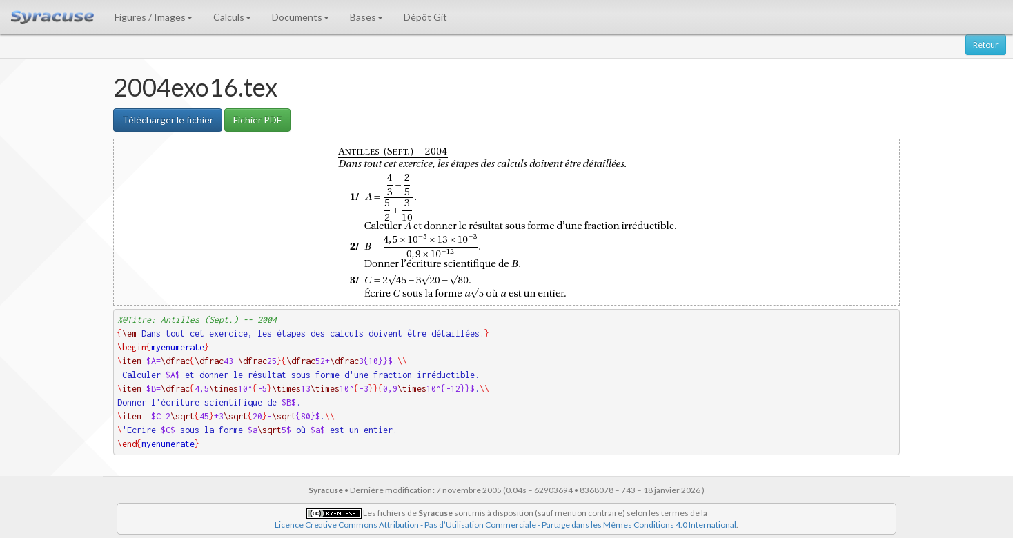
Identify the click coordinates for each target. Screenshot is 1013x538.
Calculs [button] (232, 17)
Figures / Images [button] (154, 17)
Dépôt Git (425, 17)
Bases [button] (366, 17)
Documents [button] (300, 17)
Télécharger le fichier (167, 120)
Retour (986, 44)
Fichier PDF (257, 120)
